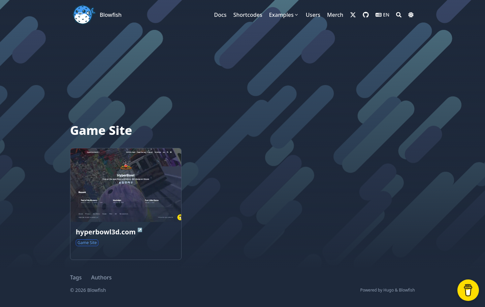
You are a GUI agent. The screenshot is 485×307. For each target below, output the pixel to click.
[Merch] (335, 15)
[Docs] (220, 15)
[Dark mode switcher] (411, 14)
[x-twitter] (353, 15)
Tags (76, 277)
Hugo (388, 290)
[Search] (398, 14)
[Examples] (284, 15)
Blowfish (111, 14)
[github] (366, 15)
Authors (101, 277)
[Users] (313, 15)
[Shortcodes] (247, 15)
